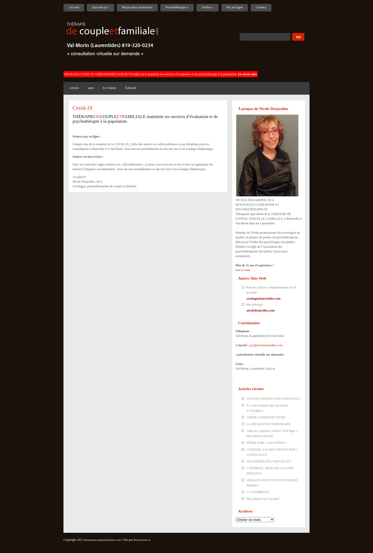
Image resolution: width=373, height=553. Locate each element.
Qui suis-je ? (100, 7)
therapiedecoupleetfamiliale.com (102, 539)
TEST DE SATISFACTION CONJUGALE (273, 398)
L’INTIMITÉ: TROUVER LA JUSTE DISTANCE (270, 470)
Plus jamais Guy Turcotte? (263, 499)
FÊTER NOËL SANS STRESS (266, 443)
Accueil (74, 7)
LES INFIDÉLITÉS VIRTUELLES (269, 461)
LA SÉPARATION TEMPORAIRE (269, 424)
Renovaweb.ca (141, 539)
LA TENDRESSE (258, 492)
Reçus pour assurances (137, 7)
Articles (74, 88)
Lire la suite (242, 270)
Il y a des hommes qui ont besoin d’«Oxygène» (267, 408)
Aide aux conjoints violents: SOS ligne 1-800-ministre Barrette (272, 433)
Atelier (207, 7)
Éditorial (130, 88)
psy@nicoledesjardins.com (266, 345)
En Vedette (109, 88)
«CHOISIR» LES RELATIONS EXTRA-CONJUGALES (272, 452)
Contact (261, 7)
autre (91, 88)
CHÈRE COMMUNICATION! (266, 417)
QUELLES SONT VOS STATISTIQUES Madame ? (272, 482)
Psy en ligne (234, 7)
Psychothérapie (177, 7)
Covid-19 (82, 108)
